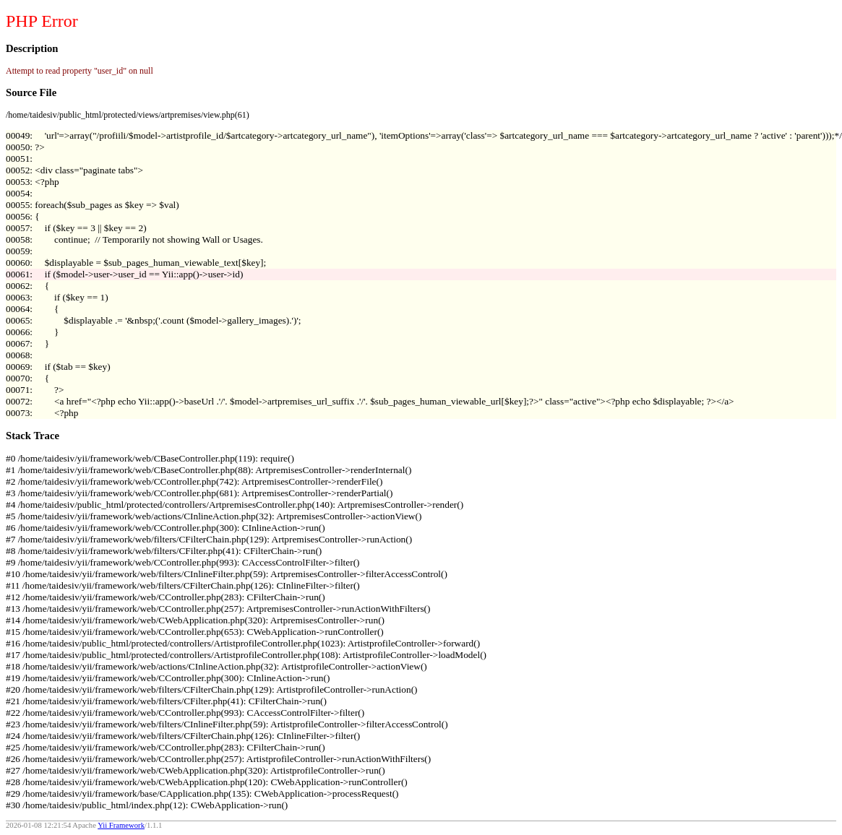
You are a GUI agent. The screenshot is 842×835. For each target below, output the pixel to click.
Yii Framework (121, 825)
